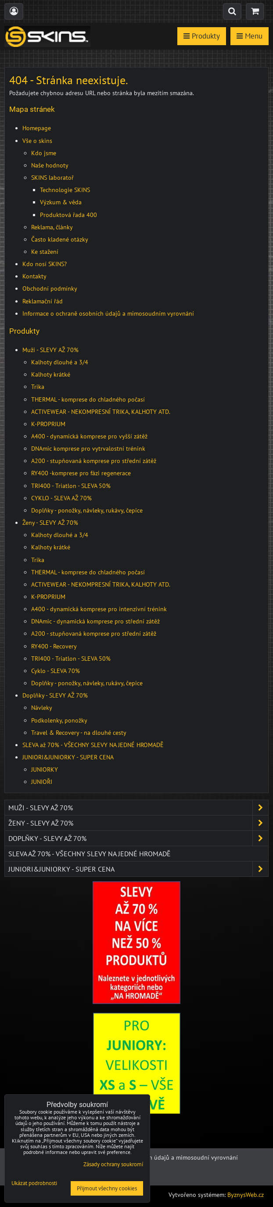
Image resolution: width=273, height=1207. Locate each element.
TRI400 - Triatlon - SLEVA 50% (71, 486)
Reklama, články (52, 227)
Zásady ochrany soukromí (113, 1164)
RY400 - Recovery (54, 646)
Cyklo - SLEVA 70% (55, 671)
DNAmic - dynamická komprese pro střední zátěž (95, 621)
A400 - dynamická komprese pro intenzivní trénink (99, 609)
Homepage (36, 128)
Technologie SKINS (65, 190)
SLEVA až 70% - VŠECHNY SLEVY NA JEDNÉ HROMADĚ (93, 745)
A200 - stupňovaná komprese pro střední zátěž (93, 461)
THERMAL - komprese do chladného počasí (88, 399)
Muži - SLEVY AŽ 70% (50, 350)
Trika (37, 387)
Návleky (41, 708)
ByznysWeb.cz (245, 1195)
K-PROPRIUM (48, 424)
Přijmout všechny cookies (107, 1188)
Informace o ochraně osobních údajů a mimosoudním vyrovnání (108, 313)
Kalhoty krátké (50, 374)
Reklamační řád (42, 301)
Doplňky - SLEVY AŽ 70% (55, 695)
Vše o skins (37, 141)
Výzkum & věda (61, 202)
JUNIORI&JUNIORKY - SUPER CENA (68, 757)
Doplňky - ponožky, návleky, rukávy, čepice (87, 510)
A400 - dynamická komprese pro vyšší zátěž (89, 436)
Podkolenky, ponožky (59, 720)
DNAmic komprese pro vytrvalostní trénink (88, 448)
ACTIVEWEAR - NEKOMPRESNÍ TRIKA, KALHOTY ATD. (100, 412)
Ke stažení (44, 252)
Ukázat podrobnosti (34, 1183)
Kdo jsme (43, 153)
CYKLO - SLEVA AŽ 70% (61, 498)
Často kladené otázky (59, 239)
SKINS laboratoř (52, 178)
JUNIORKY (44, 769)
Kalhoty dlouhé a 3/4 (59, 362)
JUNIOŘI (41, 782)
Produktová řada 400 (68, 215)
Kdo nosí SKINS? (44, 264)
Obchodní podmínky (49, 288)
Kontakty (34, 276)
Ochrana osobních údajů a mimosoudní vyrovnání (171, 1157)
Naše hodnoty (49, 165)
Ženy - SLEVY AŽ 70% (50, 523)
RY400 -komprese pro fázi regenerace (81, 473)
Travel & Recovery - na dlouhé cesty (78, 733)
